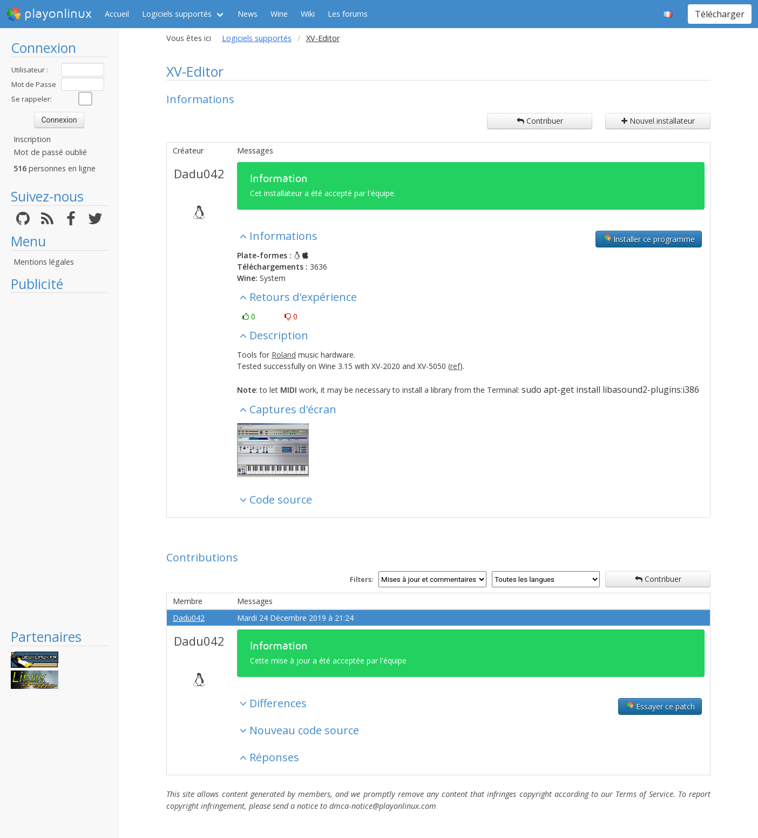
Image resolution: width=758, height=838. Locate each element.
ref (455, 366)
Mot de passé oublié (50, 152)
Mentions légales (43, 262)
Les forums (348, 14)
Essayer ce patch (660, 706)
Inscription (32, 139)
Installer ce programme (649, 238)
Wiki (308, 14)
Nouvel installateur (658, 121)
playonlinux (49, 14)
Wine (279, 14)
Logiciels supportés (177, 14)
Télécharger (720, 14)
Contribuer (540, 121)
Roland (284, 355)
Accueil (117, 14)
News (248, 14)
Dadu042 (199, 173)
